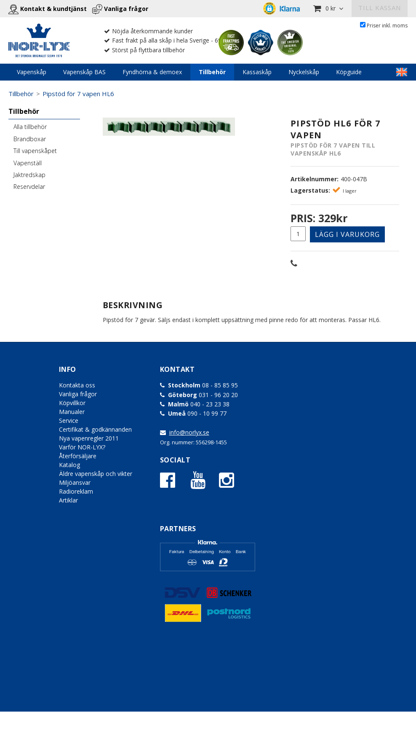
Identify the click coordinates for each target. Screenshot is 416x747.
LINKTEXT (402, 72)
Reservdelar (29, 187)
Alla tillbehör (30, 127)
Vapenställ (27, 163)
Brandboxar (29, 139)
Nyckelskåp (303, 72)
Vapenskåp (31, 72)
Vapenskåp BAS (84, 72)
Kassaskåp (257, 72)
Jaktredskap (29, 175)
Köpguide (349, 72)
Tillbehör (212, 72)
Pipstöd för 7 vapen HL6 (78, 93)
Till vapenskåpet (35, 151)
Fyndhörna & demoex (152, 72)
